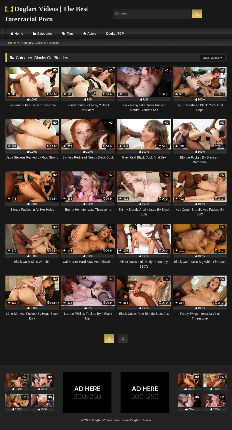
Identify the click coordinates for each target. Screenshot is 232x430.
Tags (70, 33)
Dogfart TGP (115, 33)
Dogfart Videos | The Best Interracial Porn (46, 14)
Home (19, 33)
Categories (45, 33)
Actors (92, 33)
